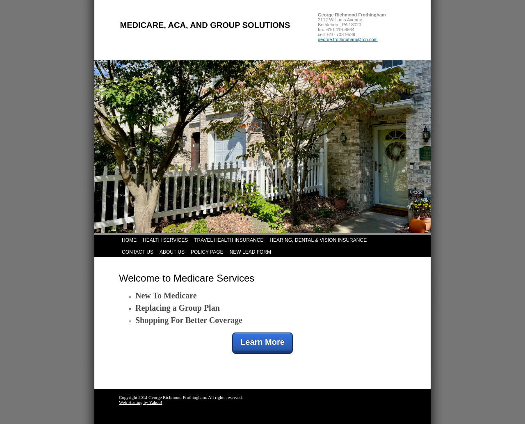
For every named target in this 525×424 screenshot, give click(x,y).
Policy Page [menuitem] (207, 252)
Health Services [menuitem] (165, 240)
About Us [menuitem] (172, 252)
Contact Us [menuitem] (137, 252)
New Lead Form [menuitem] (250, 252)
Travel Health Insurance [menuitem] (228, 240)
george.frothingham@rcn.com (348, 39)
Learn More (262, 341)
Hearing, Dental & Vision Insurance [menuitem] (318, 240)
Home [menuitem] (129, 240)
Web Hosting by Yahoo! (140, 402)
